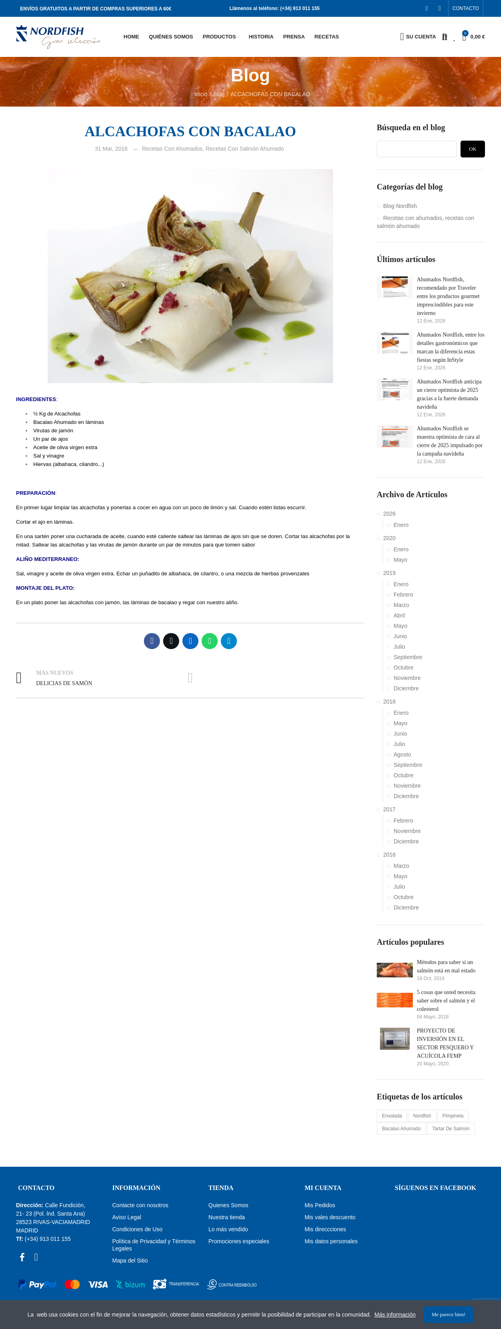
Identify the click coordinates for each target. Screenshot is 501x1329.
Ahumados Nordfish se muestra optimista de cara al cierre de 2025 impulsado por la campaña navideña (450, 441)
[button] (465, 8)
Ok (473, 149)
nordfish (422, 1116)
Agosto (402, 754)
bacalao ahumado (401, 1128)
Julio (399, 646)
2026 (389, 513)
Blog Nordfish (400, 206)
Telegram (228, 641)
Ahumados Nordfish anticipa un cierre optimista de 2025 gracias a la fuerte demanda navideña (449, 394)
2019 (389, 573)
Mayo (400, 560)
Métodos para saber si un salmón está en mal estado (446, 966)
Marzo (401, 605)
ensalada (392, 1116)
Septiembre (408, 657)
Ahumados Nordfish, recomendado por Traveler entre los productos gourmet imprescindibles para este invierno (448, 296)
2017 (389, 809)
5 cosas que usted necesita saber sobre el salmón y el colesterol (446, 1000)
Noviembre (407, 678)
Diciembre (406, 688)
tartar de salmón (450, 1128)
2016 (389, 854)
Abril (399, 615)
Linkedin (190, 641)
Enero (401, 525)
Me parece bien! (448, 1314)
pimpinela (453, 1116)
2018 (389, 701)
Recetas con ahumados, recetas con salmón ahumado (213, 148)
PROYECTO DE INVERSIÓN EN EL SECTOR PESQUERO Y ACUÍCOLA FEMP (445, 1043)
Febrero (403, 594)
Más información (395, 1314)
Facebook (152, 641)
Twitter (171, 641)
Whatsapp (209, 641)
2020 (389, 538)
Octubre (404, 667)
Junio (400, 636)
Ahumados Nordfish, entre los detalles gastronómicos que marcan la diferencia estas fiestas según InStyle (451, 347)
